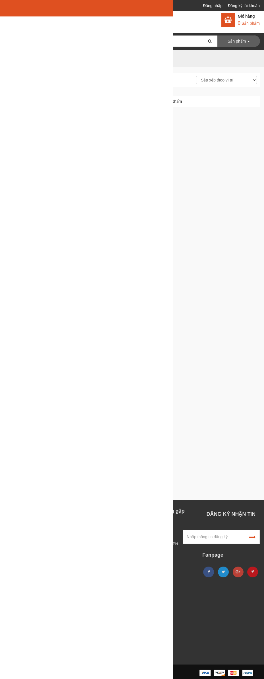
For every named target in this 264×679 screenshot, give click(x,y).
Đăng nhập (213, 5)
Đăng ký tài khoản (244, 5)
